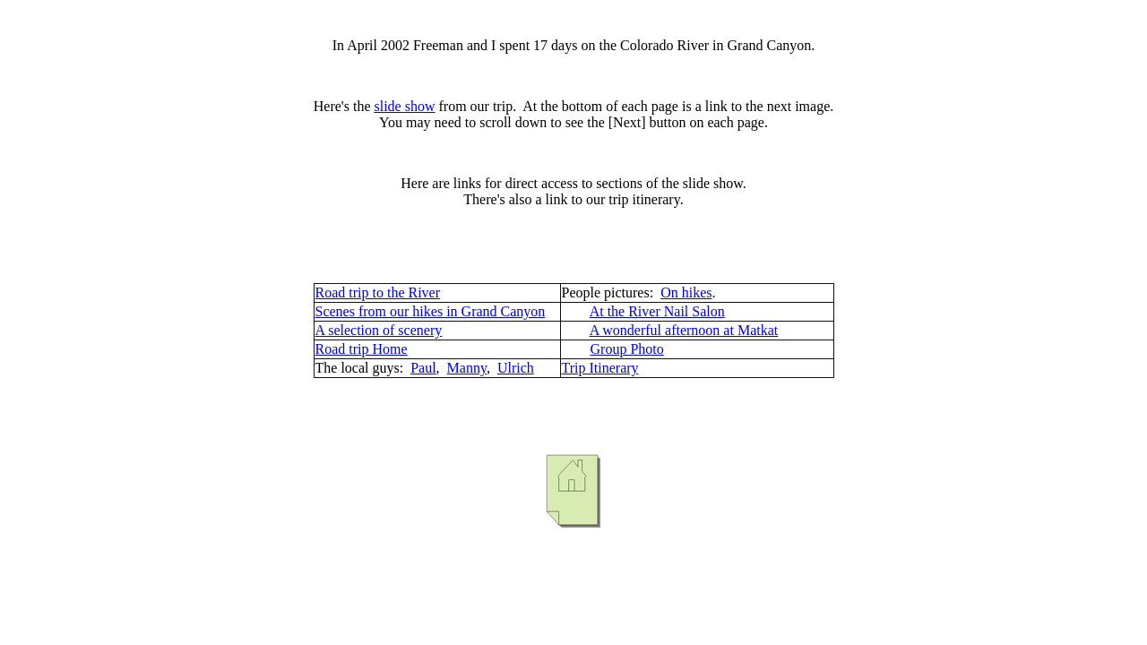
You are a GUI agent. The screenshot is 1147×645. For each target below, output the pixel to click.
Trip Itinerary (600, 367)
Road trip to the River (378, 292)
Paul (423, 367)
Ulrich (515, 367)
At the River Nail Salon (657, 311)
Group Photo (627, 349)
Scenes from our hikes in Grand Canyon (430, 311)
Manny (467, 367)
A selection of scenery (379, 330)
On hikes (685, 292)
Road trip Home (361, 349)
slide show (404, 106)
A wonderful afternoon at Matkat (684, 330)
